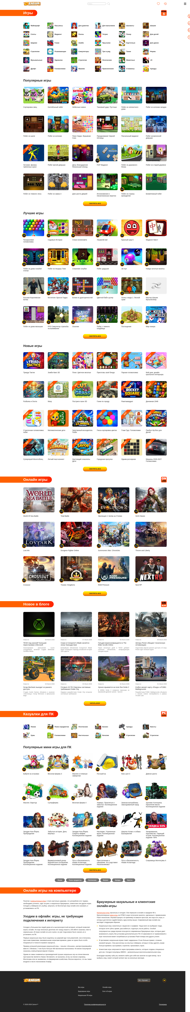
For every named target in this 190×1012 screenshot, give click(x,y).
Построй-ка (107, 764)
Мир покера (156, 316)
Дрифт (29, 69)
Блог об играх (107, 991)
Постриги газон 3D (82, 391)
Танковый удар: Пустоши (107, 97)
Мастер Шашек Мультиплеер (156, 289)
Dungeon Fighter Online (76, 536)
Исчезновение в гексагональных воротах (107, 185)
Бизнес (101, 727)
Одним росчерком (131, 449)
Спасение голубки (82, 259)
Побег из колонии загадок (156, 97)
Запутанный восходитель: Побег (82, 421)
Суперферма (58, 793)
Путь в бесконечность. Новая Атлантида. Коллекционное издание (82, 852)
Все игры (81, 987)
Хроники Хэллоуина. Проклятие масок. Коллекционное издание (156, 795)
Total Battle (76, 502)
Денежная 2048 (156, 391)
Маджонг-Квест (156, 230)
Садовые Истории (58, 230)
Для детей (151, 34)
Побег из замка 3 (58, 184)
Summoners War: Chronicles (113, 536)
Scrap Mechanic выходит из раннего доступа (37, 688)
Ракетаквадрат (131, 391)
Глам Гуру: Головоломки (131, 420)
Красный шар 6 (131, 230)
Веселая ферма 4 (82, 793)
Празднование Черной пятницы (107, 127)
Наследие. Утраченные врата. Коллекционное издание (107, 824)
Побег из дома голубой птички (33, 260)
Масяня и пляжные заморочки (82, 765)
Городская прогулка (107, 449)
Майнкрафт (31, 26)
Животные (127, 60)
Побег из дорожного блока (131, 156)
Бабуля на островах (33, 764)
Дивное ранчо (156, 764)
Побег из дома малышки (33, 316)
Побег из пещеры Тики (58, 259)
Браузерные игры (84, 991)
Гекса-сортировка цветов (107, 420)
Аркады (150, 69)
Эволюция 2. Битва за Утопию (113, 502)
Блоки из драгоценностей (82, 288)
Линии (29, 727)
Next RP (151, 571)
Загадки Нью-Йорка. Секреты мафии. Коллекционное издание (82, 824)
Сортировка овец (33, 97)
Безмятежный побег (156, 184)
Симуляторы (80, 51)
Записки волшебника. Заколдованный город (131, 794)
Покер (125, 34)
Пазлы (77, 34)
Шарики (30, 43)
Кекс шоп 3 (131, 764)
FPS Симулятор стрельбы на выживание (58, 317)
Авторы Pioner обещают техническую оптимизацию (150, 644)
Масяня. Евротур (33, 793)
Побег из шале (33, 126)
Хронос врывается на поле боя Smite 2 (113, 687)
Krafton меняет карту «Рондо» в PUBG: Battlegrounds (150, 688)
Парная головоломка (131, 362)
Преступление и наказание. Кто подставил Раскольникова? (107, 852)
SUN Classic (151, 502)
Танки (125, 51)
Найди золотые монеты (156, 259)
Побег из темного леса (33, 184)
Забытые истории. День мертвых (58, 823)
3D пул (131, 259)
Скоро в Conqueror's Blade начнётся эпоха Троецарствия (75, 644)
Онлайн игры (106, 987)
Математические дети (58, 420)
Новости (26, 640)
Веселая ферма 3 (58, 764)
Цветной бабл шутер (107, 288)
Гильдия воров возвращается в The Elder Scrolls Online (112, 644)
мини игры (114, 916)
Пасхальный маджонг (131, 126)
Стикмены (127, 69)
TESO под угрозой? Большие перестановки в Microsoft (34, 644)
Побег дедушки (107, 259)
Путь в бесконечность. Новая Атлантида (131, 851)
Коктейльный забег (58, 97)
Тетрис (101, 34)
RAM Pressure (113, 571)
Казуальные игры (103, 913)
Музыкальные (33, 60)
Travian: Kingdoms (76, 571)
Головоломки (56, 69)
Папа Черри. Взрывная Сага (82, 127)
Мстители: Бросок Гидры (58, 288)
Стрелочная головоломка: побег (33, 421)
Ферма (149, 51)
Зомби (77, 43)
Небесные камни (82, 97)
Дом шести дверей (82, 184)
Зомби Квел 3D (58, 362)
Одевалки (55, 60)
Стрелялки (31, 51)
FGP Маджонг (107, 155)
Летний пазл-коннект (58, 449)
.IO (147, 60)
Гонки (53, 43)
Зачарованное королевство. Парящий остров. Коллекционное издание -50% (156, 824)
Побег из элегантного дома (131, 98)
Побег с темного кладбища (107, 317)
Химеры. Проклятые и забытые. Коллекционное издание (107, 795)
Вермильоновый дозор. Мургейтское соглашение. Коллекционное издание (58, 852)
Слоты (29, 34)
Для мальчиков (105, 26)
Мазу (58, 391)
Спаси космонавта (82, 230)
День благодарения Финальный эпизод (82, 156)
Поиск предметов (58, 727)
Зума (29, 735)
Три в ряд (103, 51)
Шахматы (126, 26)
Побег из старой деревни (156, 155)
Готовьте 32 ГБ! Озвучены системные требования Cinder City (75, 688)
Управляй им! (107, 230)
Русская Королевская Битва (33, 289)
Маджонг (54, 34)
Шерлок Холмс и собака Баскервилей (131, 823)
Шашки (149, 26)
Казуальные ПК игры (85, 995)
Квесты (149, 727)
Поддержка (163, 1004)
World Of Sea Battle (39, 502)
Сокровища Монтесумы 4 (156, 850)
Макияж (78, 69)
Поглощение (131, 316)
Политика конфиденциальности (95, 1004)
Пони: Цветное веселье (82, 362)
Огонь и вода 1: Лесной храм (131, 289)
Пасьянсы (55, 26)
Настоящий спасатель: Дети (82, 450)
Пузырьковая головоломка (33, 231)
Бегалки (102, 735)
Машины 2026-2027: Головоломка (156, 450)
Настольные (80, 735)
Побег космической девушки (156, 127)
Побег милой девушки (58, 155)
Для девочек (80, 26)
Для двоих (151, 43)
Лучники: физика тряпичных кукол (33, 156)
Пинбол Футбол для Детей (156, 421)
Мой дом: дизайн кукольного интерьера (156, 363)
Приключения (104, 69)
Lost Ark (39, 536)
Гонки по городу (107, 391)
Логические (103, 60)
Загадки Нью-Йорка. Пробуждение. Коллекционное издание (33, 852)
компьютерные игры (38, 902)
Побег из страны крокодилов (131, 185)
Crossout (39, 571)
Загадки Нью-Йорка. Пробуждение (33, 823)
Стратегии (79, 60)
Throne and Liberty (151, 536)
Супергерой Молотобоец (33, 449)
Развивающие (57, 51)
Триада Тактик (33, 362)
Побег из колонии (58, 126)
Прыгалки (103, 43)
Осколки (82, 316)
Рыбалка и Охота (33, 391)
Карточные (127, 43)
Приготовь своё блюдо (107, 362)
